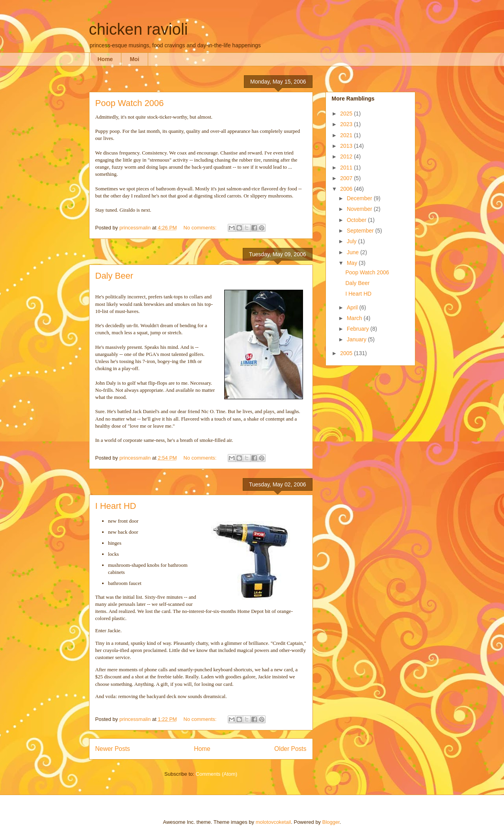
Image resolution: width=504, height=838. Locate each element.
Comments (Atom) (216, 774)
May (353, 263)
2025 (347, 113)
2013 (347, 146)
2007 (347, 178)
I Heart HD (115, 506)
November (360, 209)
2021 (347, 135)
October (357, 220)
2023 (347, 124)
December (360, 198)
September (361, 230)
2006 (347, 189)
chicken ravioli (138, 29)
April (353, 307)
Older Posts (290, 748)
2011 (347, 167)
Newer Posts (112, 748)
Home (105, 59)
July (352, 241)
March (355, 318)
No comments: (201, 228)
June (353, 252)
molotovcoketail (273, 822)
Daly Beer (114, 276)
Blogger (331, 822)
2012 (347, 156)
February (358, 329)
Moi (134, 59)
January (357, 339)
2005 (347, 353)
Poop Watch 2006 (129, 103)
